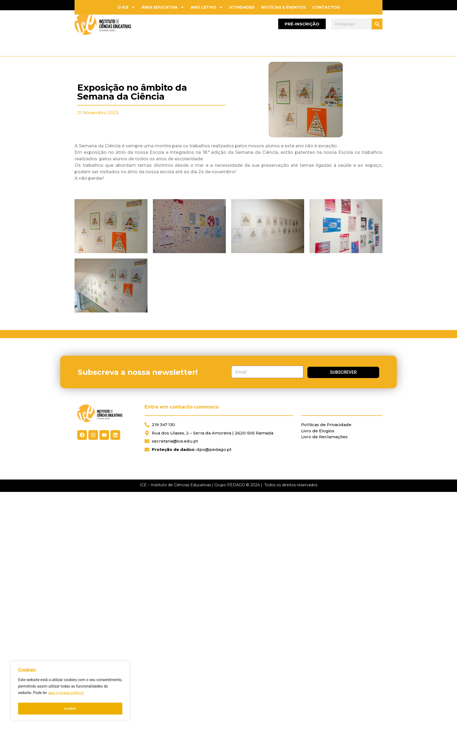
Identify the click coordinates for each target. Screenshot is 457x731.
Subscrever (332, 372)
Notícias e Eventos (283, 7)
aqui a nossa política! (66, 695)
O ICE (126, 7)
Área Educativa (163, 7)
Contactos (326, 7)
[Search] (377, 24)
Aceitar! (70, 708)
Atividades (242, 7)
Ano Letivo (207, 7)
